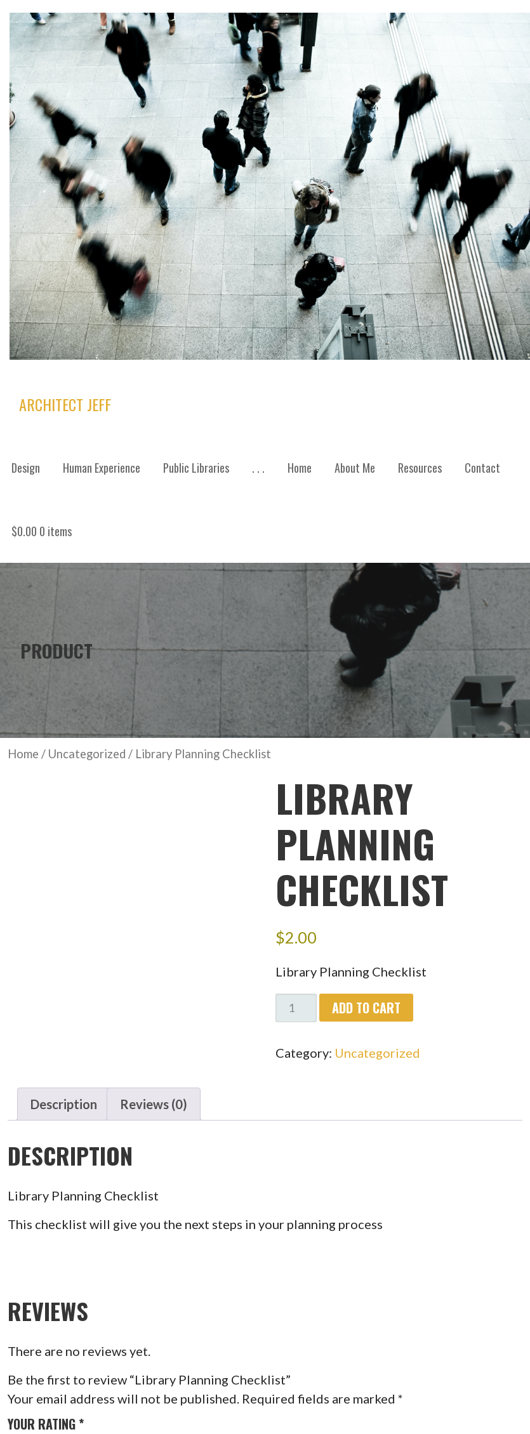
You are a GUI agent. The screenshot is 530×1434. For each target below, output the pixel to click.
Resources (420, 467)
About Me (355, 467)
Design (25, 467)
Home (300, 467)
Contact (482, 467)
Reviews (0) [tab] (153, 1104)
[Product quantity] (296, 1008)
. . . (258, 467)
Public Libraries (196, 467)
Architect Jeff (65, 404)
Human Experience (101, 467)
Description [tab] (63, 1104)
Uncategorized (87, 754)
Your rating (46, 1423)
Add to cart (366, 1007)
